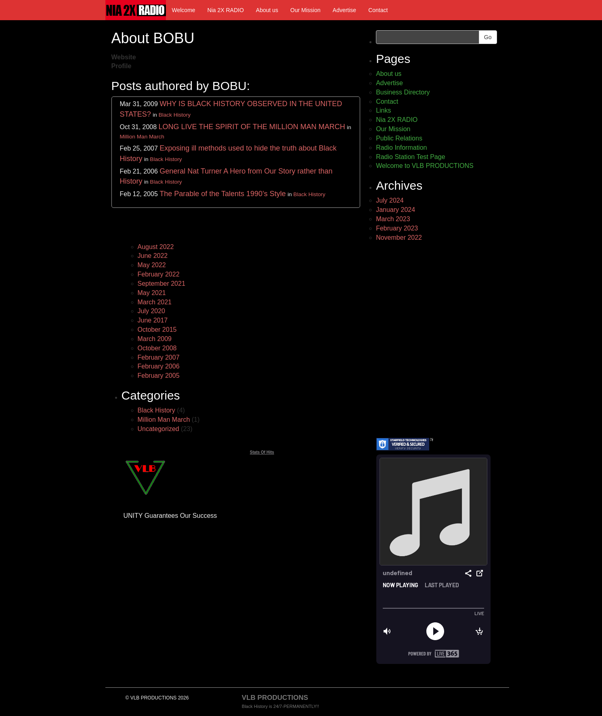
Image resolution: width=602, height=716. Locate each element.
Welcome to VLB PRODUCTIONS (425, 165)
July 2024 (390, 200)
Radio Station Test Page (410, 156)
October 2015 (157, 329)
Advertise (344, 10)
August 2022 (156, 246)
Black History (175, 115)
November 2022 (399, 237)
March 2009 (155, 338)
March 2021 (155, 302)
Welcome (183, 10)
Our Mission (305, 10)
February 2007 (159, 357)
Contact (378, 10)
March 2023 (393, 219)
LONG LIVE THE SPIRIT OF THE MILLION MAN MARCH (252, 127)
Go (488, 37)
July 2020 (152, 311)
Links (383, 110)
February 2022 (159, 274)
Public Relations (399, 138)
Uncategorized (158, 428)
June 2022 (153, 255)
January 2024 (395, 209)
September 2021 (161, 283)
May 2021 (152, 292)
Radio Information (401, 147)
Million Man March (142, 137)
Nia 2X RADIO (226, 10)
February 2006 (159, 366)
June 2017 (153, 320)
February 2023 (397, 228)
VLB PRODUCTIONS (275, 697)
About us (267, 10)
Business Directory (403, 92)
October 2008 (157, 348)
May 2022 (152, 265)
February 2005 (159, 375)
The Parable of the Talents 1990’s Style (222, 194)
